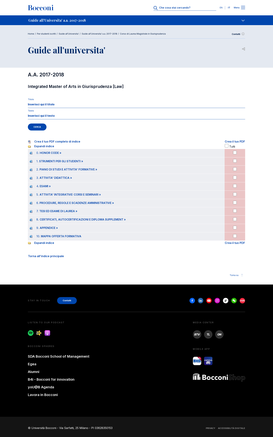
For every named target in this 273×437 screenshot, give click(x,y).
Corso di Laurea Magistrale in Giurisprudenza (143, 33)
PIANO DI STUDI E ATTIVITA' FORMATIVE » (68, 169)
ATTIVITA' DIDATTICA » (56, 178)
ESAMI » (45, 186)
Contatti (238, 34)
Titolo (31, 99)
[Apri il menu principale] (243, 7)
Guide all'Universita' (69, 33)
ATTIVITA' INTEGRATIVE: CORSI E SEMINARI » (70, 194)
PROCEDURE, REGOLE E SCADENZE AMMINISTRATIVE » (77, 203)
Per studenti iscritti (46, 33)
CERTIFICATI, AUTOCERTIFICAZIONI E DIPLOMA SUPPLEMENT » (83, 219)
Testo (31, 110)
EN (221, 7)
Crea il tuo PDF (235, 141)
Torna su (237, 275)
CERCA (37, 127)
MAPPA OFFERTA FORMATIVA (61, 236)
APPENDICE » (49, 228)
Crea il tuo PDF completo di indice (57, 141)
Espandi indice (44, 146)
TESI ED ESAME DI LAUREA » (58, 211)
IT (229, 7)
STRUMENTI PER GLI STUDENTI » (61, 161)
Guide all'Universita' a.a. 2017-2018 (99, 33)
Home (31, 33)
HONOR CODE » (50, 153)
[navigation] (136, 20)
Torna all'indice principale (46, 256)
